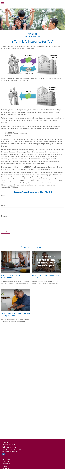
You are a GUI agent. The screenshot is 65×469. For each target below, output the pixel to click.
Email (3, 206)
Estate (4, 466)
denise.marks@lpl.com (10, 451)
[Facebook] (3, 454)
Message (4, 216)
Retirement (6, 461)
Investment (6, 464)
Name (3, 195)
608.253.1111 (12, 445)
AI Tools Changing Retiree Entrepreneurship (11, 276)
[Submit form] (5, 231)
